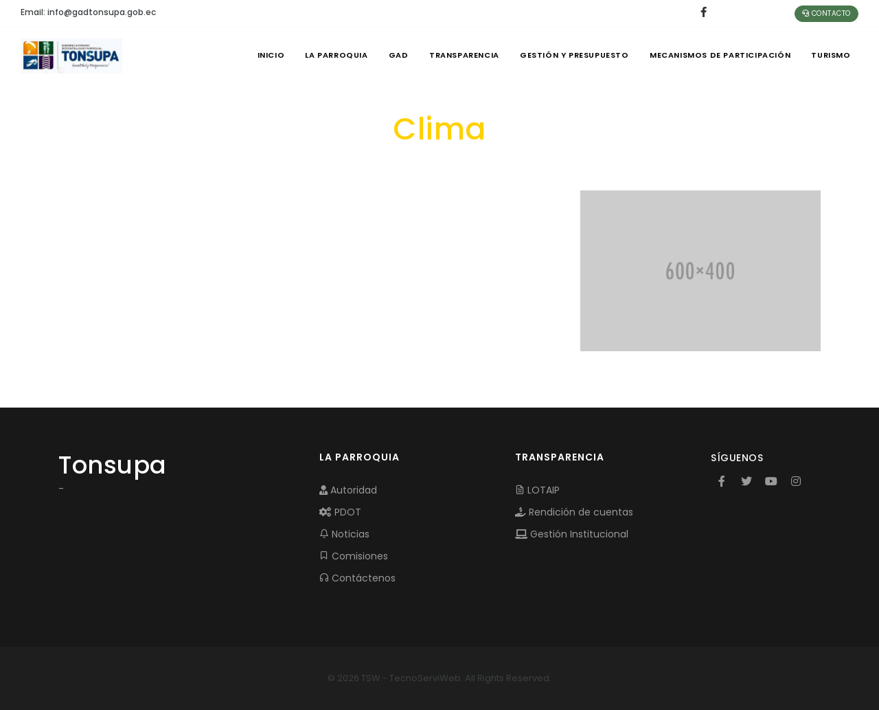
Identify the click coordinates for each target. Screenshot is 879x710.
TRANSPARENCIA (461, 54)
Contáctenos (357, 578)
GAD (394, 54)
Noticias (344, 534)
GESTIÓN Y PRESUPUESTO (572, 54)
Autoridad (348, 490)
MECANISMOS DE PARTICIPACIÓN (719, 54)
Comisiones (353, 556)
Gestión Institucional (571, 534)
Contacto (826, 13)
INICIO (265, 54)
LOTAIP (537, 490)
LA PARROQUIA (331, 54)
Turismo (830, 54)
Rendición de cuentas (574, 512)
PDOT (340, 512)
